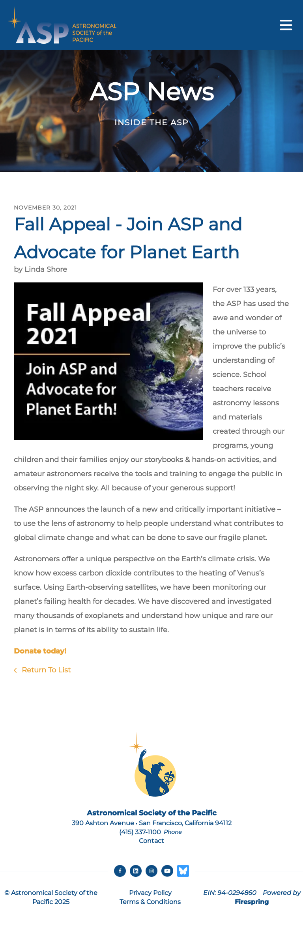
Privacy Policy (150, 893)
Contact (151, 841)
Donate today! (40, 651)
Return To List (45, 670)
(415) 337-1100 (140, 832)
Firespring (252, 902)
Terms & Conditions (150, 902)
